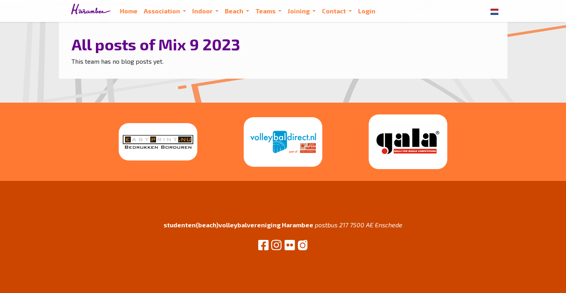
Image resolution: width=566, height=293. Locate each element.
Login (366, 11)
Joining (299, 11)
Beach (234, 11)
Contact (334, 11)
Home (129, 11)
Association (162, 11)
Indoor (203, 11)
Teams (266, 11)
